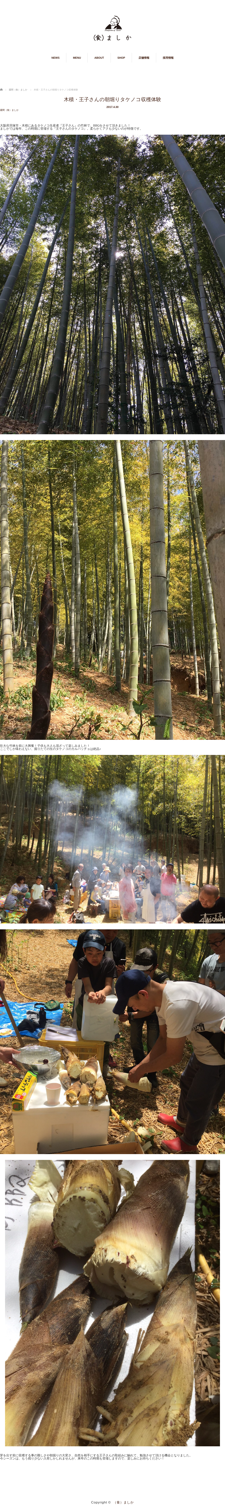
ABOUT (99, 57)
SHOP (121, 57)
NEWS (55, 57)
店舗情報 (143, 57)
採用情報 (168, 57)
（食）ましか (123, 1502)
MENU (77, 57)
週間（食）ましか (9, 110)
